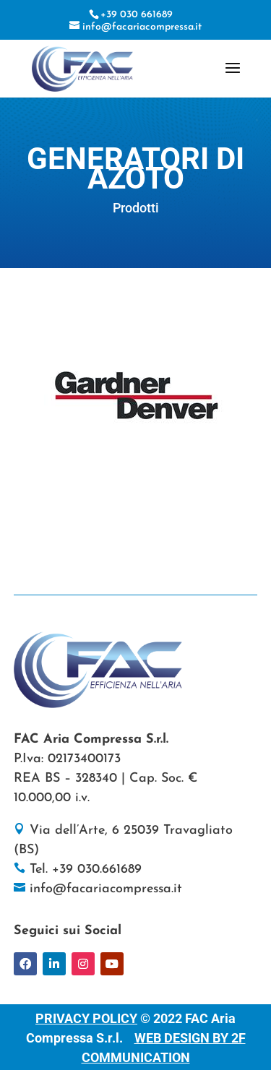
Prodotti (136, 207)
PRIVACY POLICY (86, 1018)
